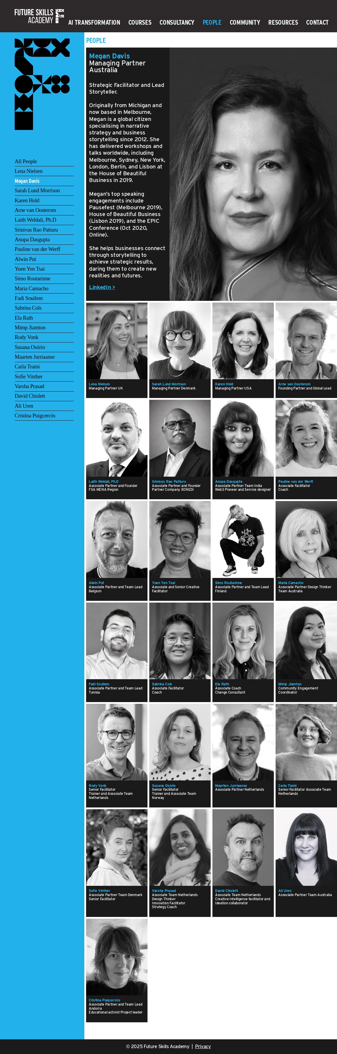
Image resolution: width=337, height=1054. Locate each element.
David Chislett (30, 396)
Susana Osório (30, 347)
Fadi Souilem (29, 298)
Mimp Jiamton (30, 327)
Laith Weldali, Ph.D (35, 220)
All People (26, 161)
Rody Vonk (26, 337)
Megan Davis (27, 181)
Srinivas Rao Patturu (36, 230)
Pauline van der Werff (37, 249)
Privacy (203, 1046)
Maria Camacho (31, 288)
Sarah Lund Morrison (37, 190)
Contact (317, 22)
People (212, 22)
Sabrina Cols (28, 308)
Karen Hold (27, 200)
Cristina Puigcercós (35, 415)
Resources (283, 22)
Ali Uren (24, 406)
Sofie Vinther (29, 376)
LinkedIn (100, 287)
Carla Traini (27, 366)
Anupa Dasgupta (32, 239)
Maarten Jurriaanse (35, 357)
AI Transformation (94, 22)
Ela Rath (24, 318)
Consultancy (177, 22)
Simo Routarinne (32, 278)
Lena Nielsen (28, 171)
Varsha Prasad (29, 386)
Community (245, 22)
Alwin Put (25, 259)
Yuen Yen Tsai (30, 269)
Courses (140, 22)
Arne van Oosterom (35, 210)
